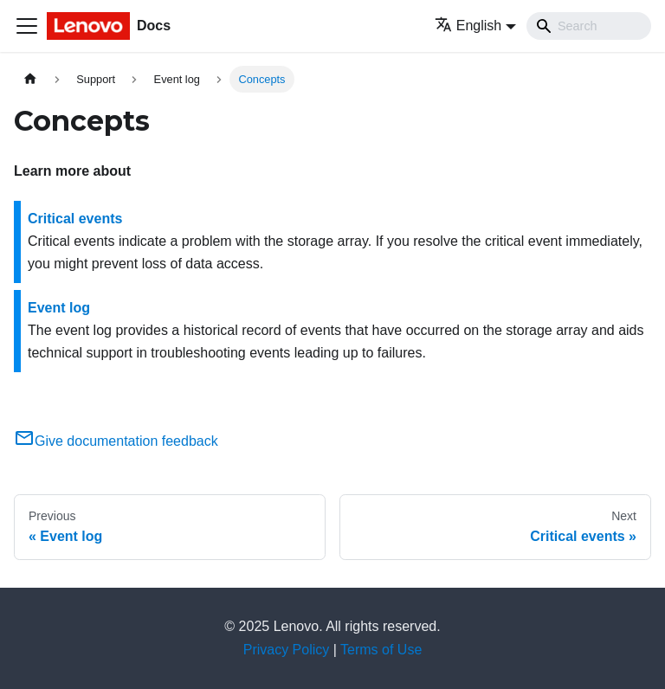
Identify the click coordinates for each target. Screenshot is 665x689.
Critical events (75, 218)
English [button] (468, 25)
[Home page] (30, 79)
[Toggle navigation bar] (27, 26)
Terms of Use (381, 649)
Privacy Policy (286, 649)
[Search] (588, 26)
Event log (59, 307)
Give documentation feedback (116, 441)
